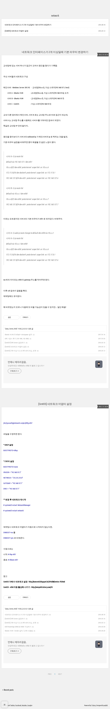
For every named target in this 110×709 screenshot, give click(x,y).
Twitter (12, 705)
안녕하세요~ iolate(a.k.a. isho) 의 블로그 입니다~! (26, 366)
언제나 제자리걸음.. (17, 362)
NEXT (60, 674)
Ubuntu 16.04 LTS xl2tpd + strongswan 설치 (18, 334)
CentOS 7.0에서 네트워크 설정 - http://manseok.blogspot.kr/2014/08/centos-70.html (34, 582)
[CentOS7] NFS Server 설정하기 (15, 342)
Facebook (18, 705)
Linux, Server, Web (11, 329)
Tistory (93, 705)
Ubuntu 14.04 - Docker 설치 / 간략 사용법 (19, 631)
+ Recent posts (8, 690)
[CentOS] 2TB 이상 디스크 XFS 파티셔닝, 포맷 (20, 351)
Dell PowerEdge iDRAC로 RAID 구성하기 (18, 627)
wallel (106, 705)
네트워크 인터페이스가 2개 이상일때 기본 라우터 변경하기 (28, 25)
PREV (49, 674)
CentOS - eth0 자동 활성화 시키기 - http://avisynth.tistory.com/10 (27, 587)
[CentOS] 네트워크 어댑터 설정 (16, 31)
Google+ (29, 705)
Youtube (24, 705)
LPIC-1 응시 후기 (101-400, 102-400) (17, 338)
